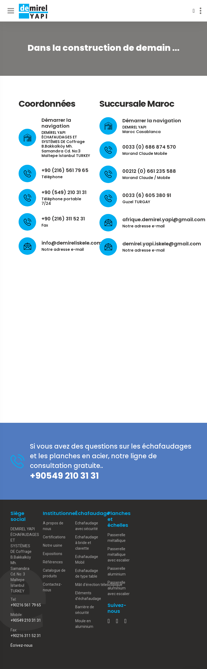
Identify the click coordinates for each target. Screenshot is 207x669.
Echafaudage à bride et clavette (86, 542)
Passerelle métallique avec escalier (119, 554)
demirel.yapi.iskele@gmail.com (161, 243)
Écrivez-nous (22, 645)
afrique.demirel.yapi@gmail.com (163, 219)
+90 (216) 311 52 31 (63, 218)
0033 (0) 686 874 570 (149, 147)
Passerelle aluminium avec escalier (119, 588)
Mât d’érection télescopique (98, 584)
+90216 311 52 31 (26, 636)
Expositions (52, 554)
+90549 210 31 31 (64, 476)
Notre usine (52, 545)
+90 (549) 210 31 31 (64, 192)
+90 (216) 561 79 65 (65, 170)
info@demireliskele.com (72, 242)
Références (53, 562)
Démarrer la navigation (56, 123)
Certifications (54, 537)
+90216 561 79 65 (26, 605)
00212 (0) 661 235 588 (149, 171)
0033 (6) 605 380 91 (146, 195)
